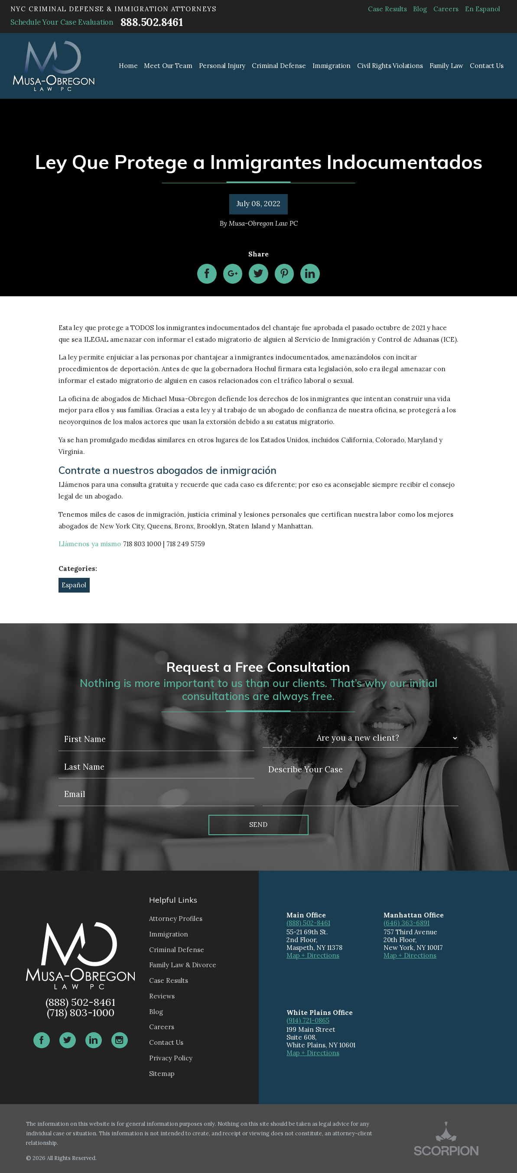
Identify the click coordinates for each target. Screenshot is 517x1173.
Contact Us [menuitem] (487, 66)
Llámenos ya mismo (90, 544)
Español (74, 585)
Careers (445, 9)
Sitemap (162, 1073)
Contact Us (166, 1042)
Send (258, 824)
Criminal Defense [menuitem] (279, 66)
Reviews (162, 996)
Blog (420, 9)
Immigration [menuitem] (331, 66)
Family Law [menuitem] (446, 66)
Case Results (387, 9)
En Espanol (482, 9)
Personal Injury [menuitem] (222, 66)
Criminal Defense (176, 950)
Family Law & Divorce (182, 965)
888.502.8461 (151, 22)
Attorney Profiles (175, 918)
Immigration (168, 934)
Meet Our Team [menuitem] (168, 66)
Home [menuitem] (128, 66)
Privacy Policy (170, 1058)
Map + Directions (312, 955)
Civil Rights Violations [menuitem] (390, 66)
